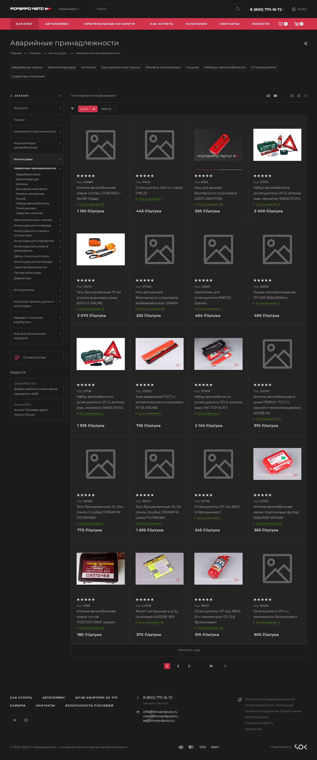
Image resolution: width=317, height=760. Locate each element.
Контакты (45, 705)
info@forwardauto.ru (160, 712)
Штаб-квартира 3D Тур (96, 697)
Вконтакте (15, 720)
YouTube (26, 720)
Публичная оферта (259, 723)
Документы (253, 729)
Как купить (21, 697)
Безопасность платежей (89, 705)
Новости (18, 372)
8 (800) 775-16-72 (266, 9)
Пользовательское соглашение (269, 705)
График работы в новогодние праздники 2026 (35, 391)
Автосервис (53, 697)
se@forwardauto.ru (159, 720)
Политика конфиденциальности (270, 699)
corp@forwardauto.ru (160, 716)
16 (211, 666)
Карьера (18, 705)
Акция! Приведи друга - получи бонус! (32, 412)
